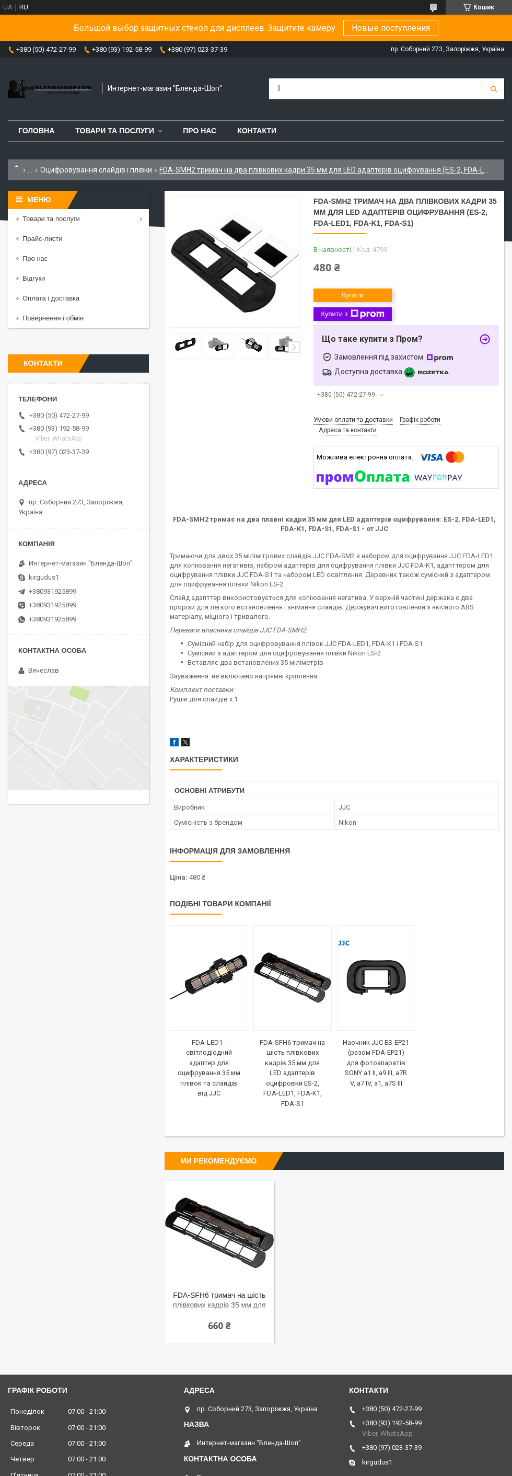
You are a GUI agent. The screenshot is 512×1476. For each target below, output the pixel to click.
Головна (36, 130)
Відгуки (33, 278)
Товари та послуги (114, 130)
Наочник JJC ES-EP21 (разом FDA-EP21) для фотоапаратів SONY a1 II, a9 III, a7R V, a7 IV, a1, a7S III (376, 1063)
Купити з (352, 314)
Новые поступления (391, 28)
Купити (353, 295)
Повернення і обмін (53, 318)
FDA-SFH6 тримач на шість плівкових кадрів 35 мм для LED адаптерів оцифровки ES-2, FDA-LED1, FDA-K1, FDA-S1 (292, 1073)
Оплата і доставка (50, 298)
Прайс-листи (42, 239)
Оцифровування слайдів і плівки (96, 170)
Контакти (256, 130)
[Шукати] (493, 88)
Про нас (199, 130)
